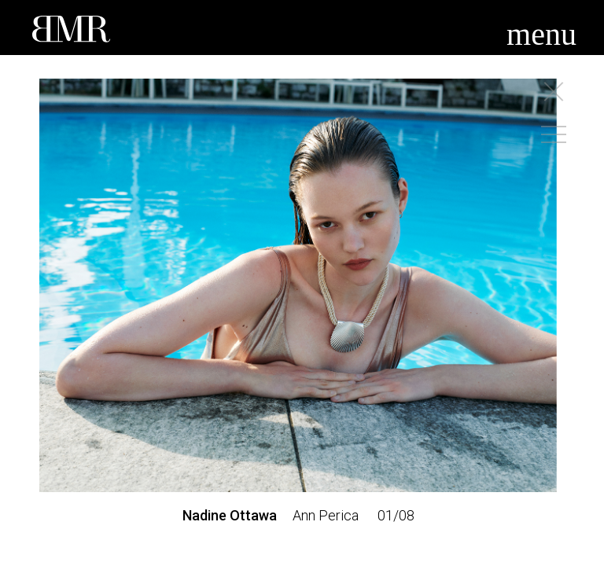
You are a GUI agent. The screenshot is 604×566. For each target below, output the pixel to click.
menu (541, 34)
